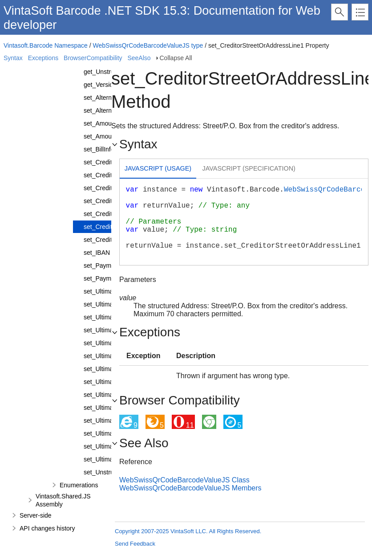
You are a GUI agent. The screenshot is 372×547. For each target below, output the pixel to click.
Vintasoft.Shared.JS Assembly (63, 500)
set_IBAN (97, 252)
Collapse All (176, 57)
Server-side (36, 515)
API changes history (47, 528)
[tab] (158, 169)
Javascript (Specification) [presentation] (248, 168)
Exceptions (43, 57)
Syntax (13, 57)
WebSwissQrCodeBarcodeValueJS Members (190, 488)
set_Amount (100, 123)
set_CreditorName (109, 200)
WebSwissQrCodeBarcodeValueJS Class (184, 480)
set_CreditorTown (108, 239)
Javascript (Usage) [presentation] (158, 168)
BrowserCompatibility (93, 57)
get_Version (100, 84)
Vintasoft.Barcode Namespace (46, 45)
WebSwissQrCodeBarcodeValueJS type (148, 45)
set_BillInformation (109, 149)
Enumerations (79, 485)
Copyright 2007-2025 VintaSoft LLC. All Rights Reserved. (188, 531)
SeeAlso (138, 57)
